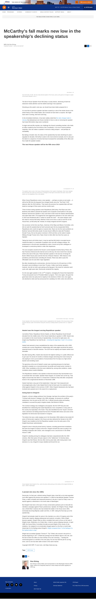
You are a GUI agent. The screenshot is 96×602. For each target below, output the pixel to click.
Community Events (31, 15)
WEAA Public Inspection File (59, 585)
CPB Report (75, 585)
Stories (19, 15)
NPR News (30, 553)
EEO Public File (37, 592)
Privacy (35, 588)
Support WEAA (59, 15)
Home (4, 15)
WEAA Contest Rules (47, 15)
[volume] (8, 10)
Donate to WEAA (87, 4)
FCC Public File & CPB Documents (81, 588)
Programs (10, 15)
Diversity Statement (57, 588)
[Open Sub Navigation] (15, 15)
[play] (4, 11)
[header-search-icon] (76, 3)
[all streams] (88, 11)
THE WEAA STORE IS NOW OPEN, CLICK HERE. (48, 20)
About (69, 15)
